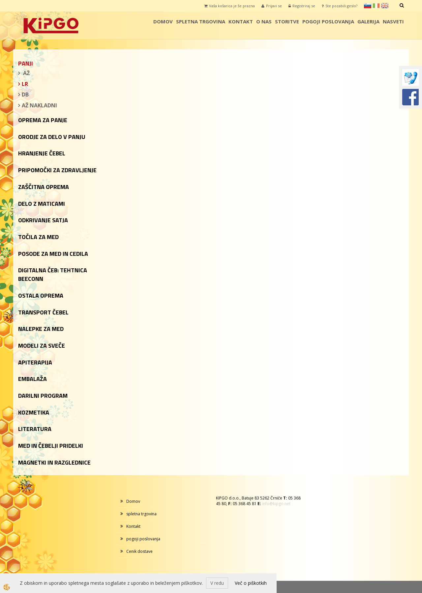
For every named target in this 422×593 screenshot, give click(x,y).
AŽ (26, 73)
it (376, 5)
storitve (287, 21)
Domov (163, 21)
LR (25, 84)
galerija (368, 21)
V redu (217, 583)
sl (367, 5)
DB (25, 94)
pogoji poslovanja (328, 21)
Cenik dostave (139, 551)
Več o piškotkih (251, 583)
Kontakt (240, 21)
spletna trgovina (200, 21)
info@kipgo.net (276, 503)
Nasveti (393, 21)
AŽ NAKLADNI (39, 105)
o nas (264, 21)
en (384, 5)
